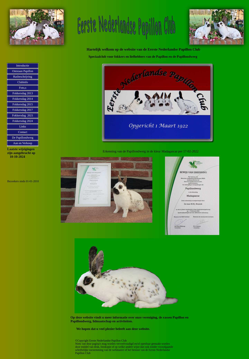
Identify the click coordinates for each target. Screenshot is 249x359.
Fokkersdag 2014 (22, 98)
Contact (22, 132)
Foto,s (22, 87)
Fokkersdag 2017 (22, 110)
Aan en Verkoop (22, 143)
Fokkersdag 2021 (22, 115)
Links (22, 126)
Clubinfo (22, 82)
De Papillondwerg (22, 137)
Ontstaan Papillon (22, 71)
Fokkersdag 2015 (22, 104)
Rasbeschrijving (22, 76)
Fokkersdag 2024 (22, 121)
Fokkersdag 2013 (22, 93)
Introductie (22, 65)
